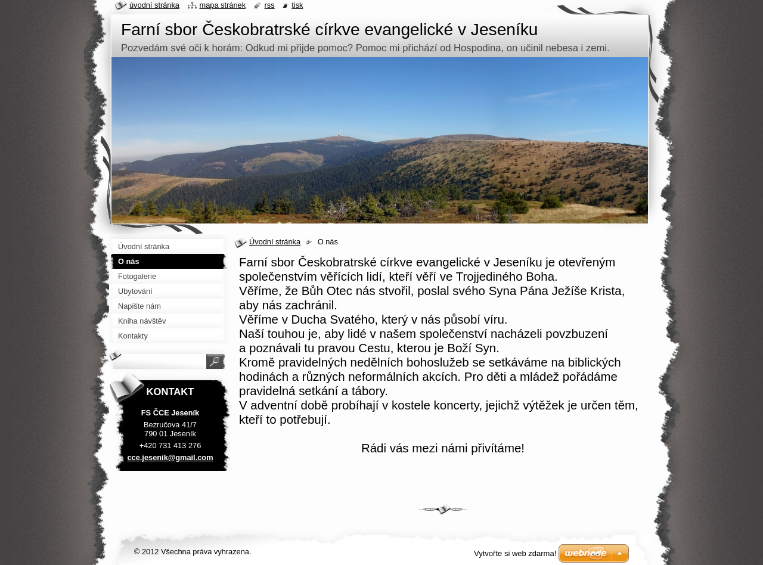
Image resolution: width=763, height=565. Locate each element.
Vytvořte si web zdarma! (515, 553)
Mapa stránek (223, 5)
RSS (270, 5)
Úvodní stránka (274, 241)
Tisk (297, 5)
